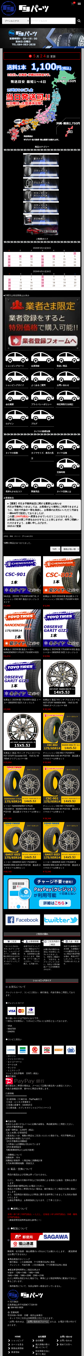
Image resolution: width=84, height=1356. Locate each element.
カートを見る (17, 1344)
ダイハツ (17, 536)
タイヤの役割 (17, 446)
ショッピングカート (17, 359)
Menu (79, 2)
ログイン (17, 417)
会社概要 (17, 398)
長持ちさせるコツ (17, 485)
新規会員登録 (17, 1348)
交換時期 (68, 466)
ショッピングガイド (17, 378)
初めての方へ (66, 1344)
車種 (11, 536)
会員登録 (42, 359)
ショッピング (17, 1340)
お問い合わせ (68, 378)
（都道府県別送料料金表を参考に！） (25, 1220)
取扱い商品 (68, 359)
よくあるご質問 (42, 378)
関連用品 (42, 485)
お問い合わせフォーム (38, 1321)
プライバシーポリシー (42, 398)
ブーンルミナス (27, 536)
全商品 (6, 536)
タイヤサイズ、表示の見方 (42, 449)
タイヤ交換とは (68, 485)
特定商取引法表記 (68, 398)
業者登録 (15, 1352)
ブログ (42, 417)
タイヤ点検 (68, 446)
